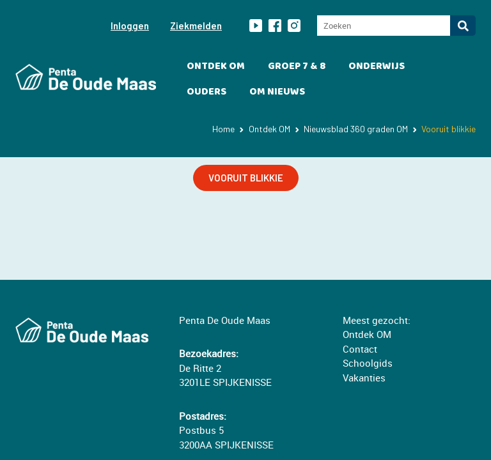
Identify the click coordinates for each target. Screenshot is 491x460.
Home (223, 128)
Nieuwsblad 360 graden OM (356, 128)
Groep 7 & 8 (296, 66)
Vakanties (364, 377)
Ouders (206, 92)
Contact (360, 348)
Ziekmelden (196, 25)
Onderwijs (376, 66)
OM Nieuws (277, 92)
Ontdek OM (216, 66)
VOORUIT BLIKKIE (245, 177)
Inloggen (130, 25)
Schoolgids (368, 362)
